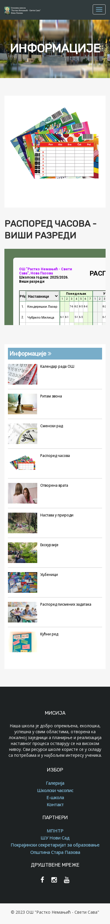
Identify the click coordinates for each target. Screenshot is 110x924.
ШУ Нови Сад (55, 838)
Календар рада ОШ (57, 366)
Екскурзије (49, 544)
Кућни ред (49, 634)
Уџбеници (49, 574)
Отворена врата (54, 485)
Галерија (55, 783)
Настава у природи (56, 515)
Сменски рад (51, 425)
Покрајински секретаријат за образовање (55, 845)
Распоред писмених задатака (65, 604)
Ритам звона (51, 396)
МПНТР (55, 831)
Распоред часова (55, 455)
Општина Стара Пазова (55, 852)
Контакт (55, 804)
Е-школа (55, 797)
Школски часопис (55, 790)
